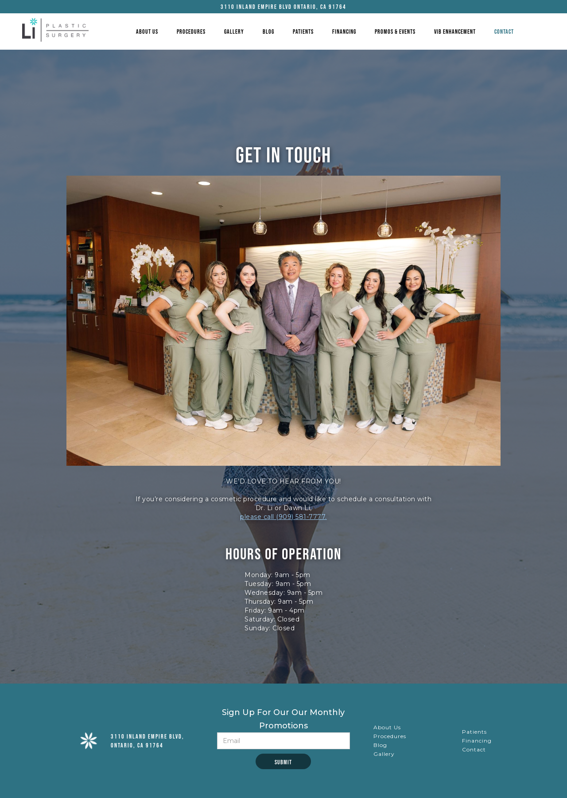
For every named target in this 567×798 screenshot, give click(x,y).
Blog (268, 31)
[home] (55, 30)
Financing (344, 31)
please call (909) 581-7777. (283, 517)
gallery (234, 31)
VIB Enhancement (455, 31)
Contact (504, 31)
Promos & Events (395, 31)
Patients (303, 31)
